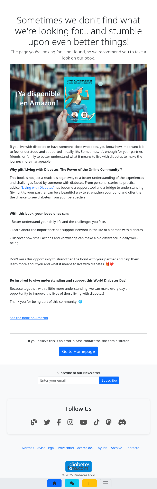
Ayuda (103, 448)
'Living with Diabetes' (37, 187)
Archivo (116, 448)
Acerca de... (86, 448)
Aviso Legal (46, 448)
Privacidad (66, 448)
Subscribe (109, 380)
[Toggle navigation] (105, 483)
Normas (28, 448)
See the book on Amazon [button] (29, 318)
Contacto (132, 448)
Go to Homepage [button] (78, 351)
